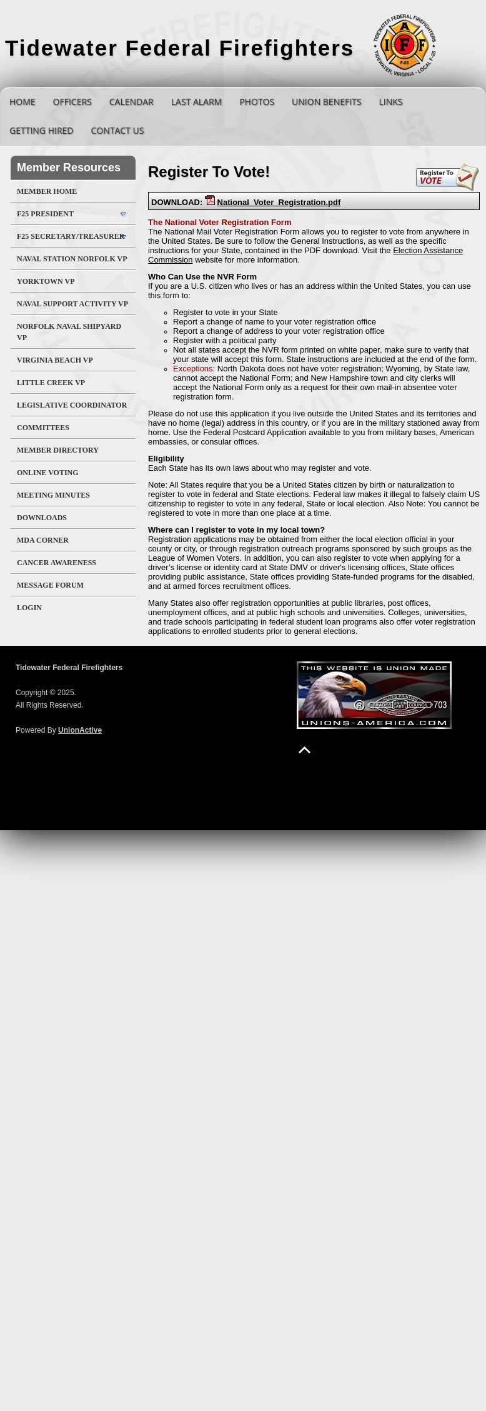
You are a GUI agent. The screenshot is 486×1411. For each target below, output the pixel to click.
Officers (72, 102)
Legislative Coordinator (72, 405)
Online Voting (48, 472)
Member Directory (58, 450)
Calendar (131, 102)
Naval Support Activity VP (72, 303)
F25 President (45, 213)
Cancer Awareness (56, 562)
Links (390, 102)
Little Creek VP (51, 382)
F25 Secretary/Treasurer (70, 236)
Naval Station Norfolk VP (72, 258)
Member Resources (69, 167)
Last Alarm (196, 102)
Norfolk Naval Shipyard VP (69, 332)
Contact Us (117, 130)
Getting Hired (41, 130)
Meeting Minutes (53, 495)
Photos (256, 102)
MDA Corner (43, 540)
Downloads (42, 517)
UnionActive (80, 730)
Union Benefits (326, 102)
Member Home (47, 191)
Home (22, 102)
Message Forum (50, 585)
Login (29, 607)
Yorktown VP (46, 281)
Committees (43, 427)
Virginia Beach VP (55, 360)
